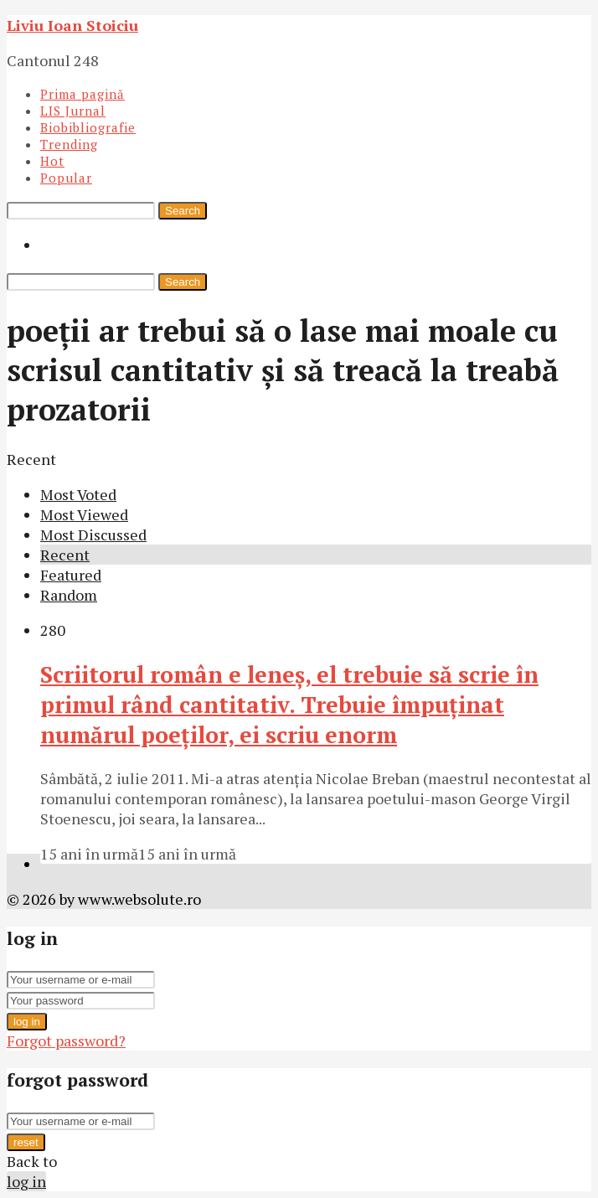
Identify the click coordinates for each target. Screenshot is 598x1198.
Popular (66, 177)
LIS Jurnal (73, 110)
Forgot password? (66, 1040)
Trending (69, 144)
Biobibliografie (88, 127)
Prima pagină (82, 93)
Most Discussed (93, 534)
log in (26, 1021)
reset (26, 1142)
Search (182, 210)
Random (68, 595)
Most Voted (78, 494)
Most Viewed (84, 514)
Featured (70, 575)
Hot (52, 160)
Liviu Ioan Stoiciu (72, 25)
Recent (65, 555)
